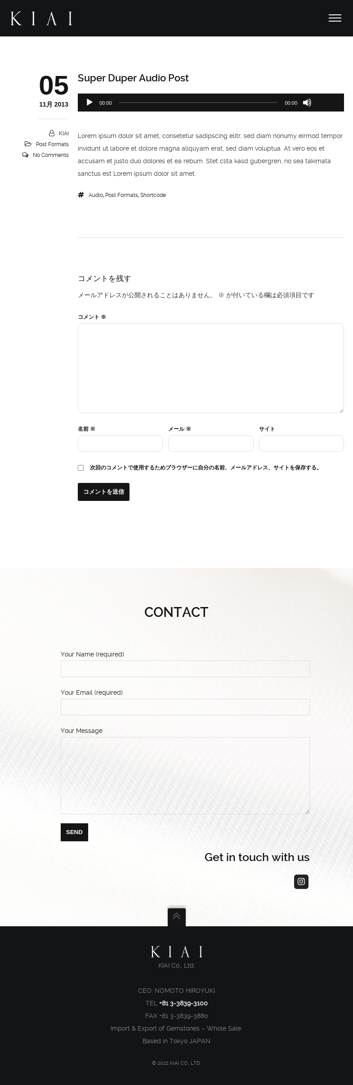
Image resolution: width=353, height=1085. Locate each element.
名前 (86, 429)
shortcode (153, 195)
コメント (92, 317)
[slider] (198, 102)
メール (179, 429)
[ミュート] (307, 102)
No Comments (51, 155)
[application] (211, 103)
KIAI (64, 133)
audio (96, 195)
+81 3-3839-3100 (183, 1003)
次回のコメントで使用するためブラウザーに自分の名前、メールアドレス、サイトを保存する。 (206, 467)
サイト (267, 429)
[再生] (89, 102)
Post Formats (52, 144)
